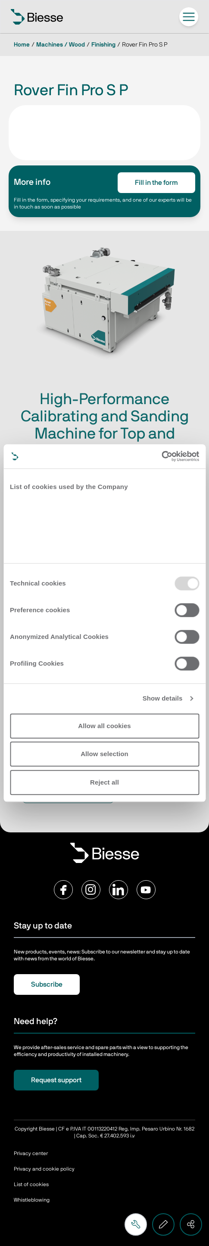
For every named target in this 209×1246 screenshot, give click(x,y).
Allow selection (104, 753)
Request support (56, 1080)
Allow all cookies (104, 725)
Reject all (104, 782)
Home (22, 45)
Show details (163, 698)
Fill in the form (156, 182)
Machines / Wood (60, 45)
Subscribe (46, 984)
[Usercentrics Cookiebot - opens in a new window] (161, 456)
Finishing (103, 45)
